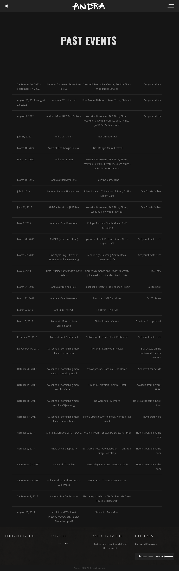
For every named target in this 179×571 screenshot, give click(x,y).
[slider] (151, 556)
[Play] (139, 556)
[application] (154, 556)
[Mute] (163, 556)
